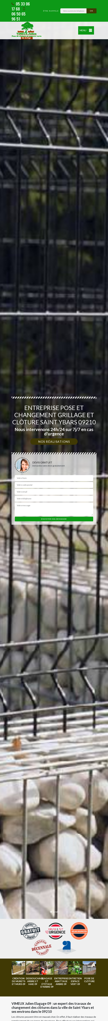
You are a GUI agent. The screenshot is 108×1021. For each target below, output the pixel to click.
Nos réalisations (54, 441)
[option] (19, 973)
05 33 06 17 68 (21, 6)
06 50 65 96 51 (19, 14)
